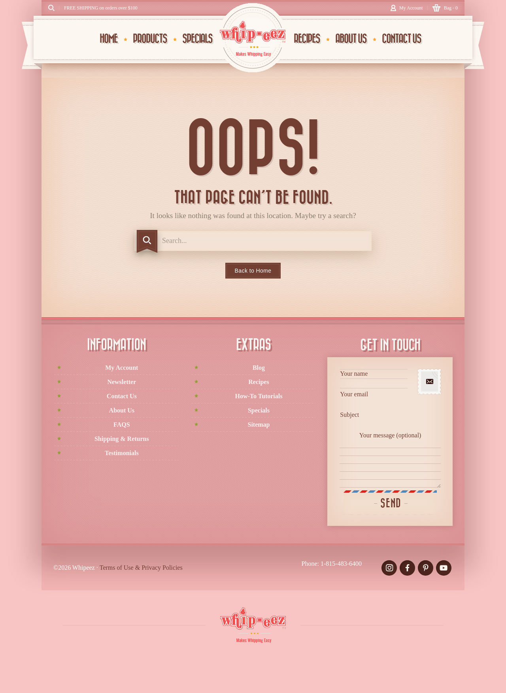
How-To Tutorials (259, 396)
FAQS (121, 424)
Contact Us (122, 396)
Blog (259, 367)
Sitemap (258, 424)
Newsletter (121, 382)
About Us (121, 410)
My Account (121, 367)
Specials (259, 410)
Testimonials (122, 453)
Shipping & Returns (121, 438)
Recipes (258, 382)
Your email (374, 400)
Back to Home (253, 270)
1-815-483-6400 (341, 563)
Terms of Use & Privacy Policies (141, 567)
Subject (374, 420)
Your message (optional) (390, 460)
